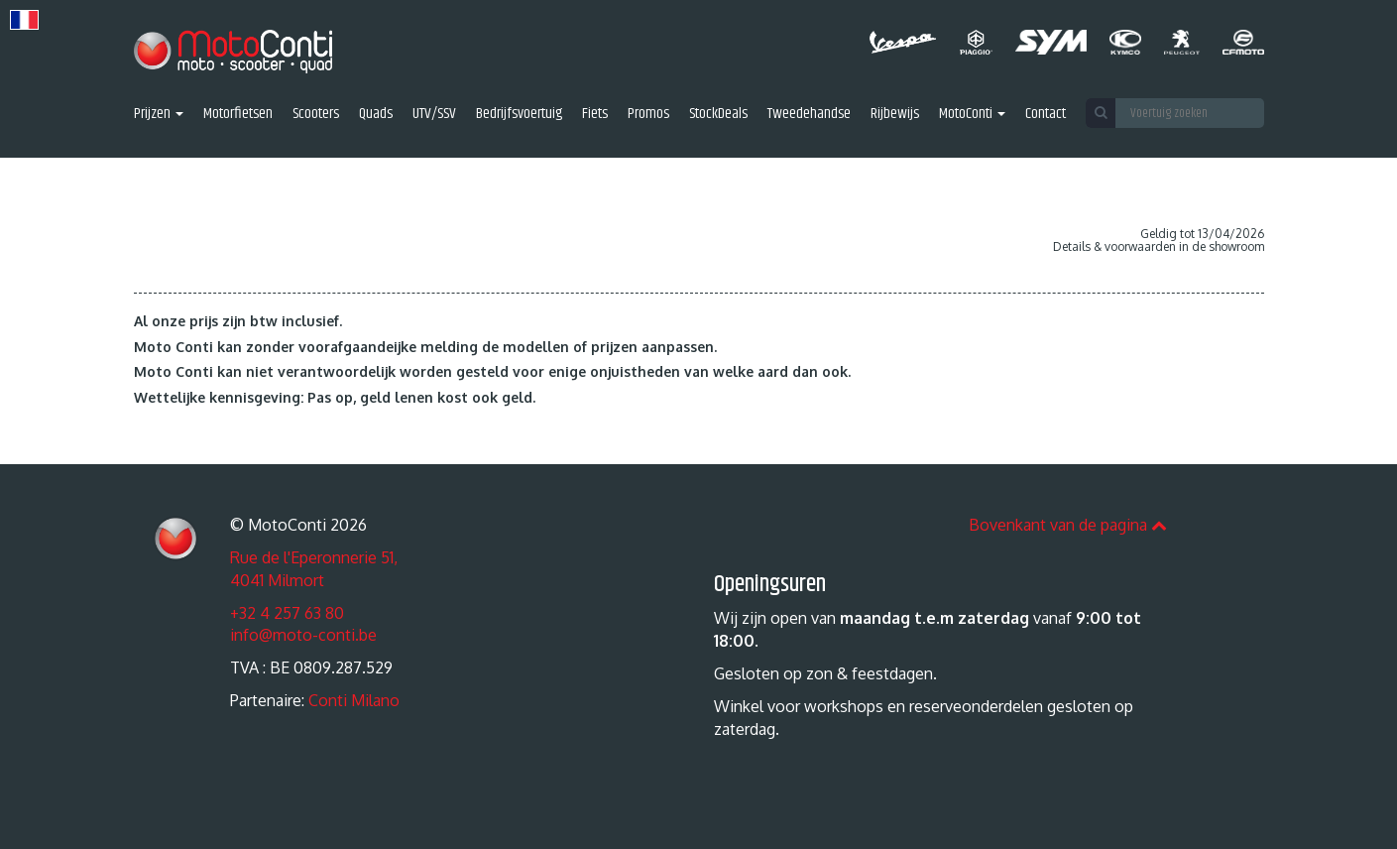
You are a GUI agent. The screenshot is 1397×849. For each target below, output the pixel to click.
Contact (1045, 114)
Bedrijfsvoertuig (519, 114)
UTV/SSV (434, 114)
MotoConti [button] (972, 114)
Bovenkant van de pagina (1068, 525)
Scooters (315, 114)
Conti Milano (354, 700)
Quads (376, 114)
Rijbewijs (895, 114)
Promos (648, 114)
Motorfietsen (238, 114)
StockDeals (718, 114)
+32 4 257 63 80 (287, 613)
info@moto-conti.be (303, 635)
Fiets (595, 114)
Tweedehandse (809, 114)
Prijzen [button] (158, 114)
